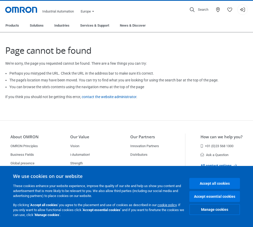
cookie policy (166, 205)
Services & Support (94, 25)
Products (12, 25)
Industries (61, 25)
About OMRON (24, 136)
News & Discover (133, 25)
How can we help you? (222, 136)
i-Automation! (80, 155)
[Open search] (199, 10)
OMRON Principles (24, 146)
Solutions (37, 25)
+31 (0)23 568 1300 (217, 146)
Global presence (22, 163)
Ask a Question (214, 155)
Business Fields (22, 155)
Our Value (79, 136)
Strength (76, 163)
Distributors (139, 155)
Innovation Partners (144, 146)
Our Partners (142, 136)
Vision (74, 146)
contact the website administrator (109, 97)
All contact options (219, 166)
